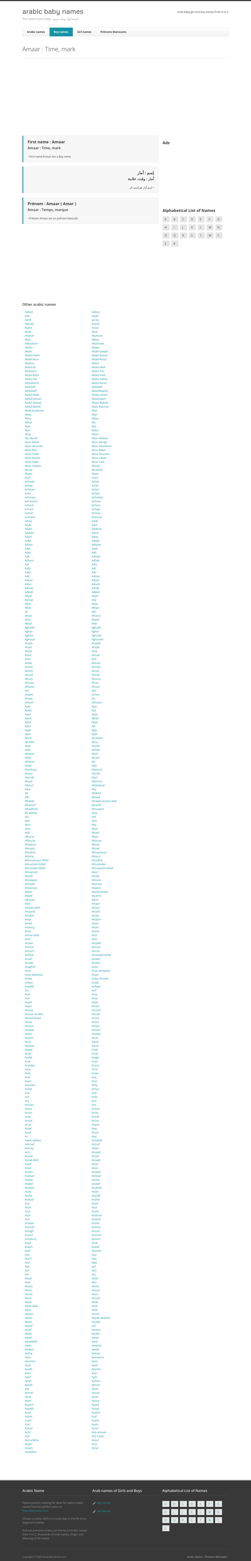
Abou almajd (99, 442)
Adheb (96, 560)
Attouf (95, 1314)
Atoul (95, 1294)
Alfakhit (96, 793)
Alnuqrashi (31, 872)
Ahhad (96, 655)
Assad (95, 1156)
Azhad (28, 1428)
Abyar (95, 474)
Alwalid (96, 888)
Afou (27, 620)
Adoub (96, 584)
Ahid (27, 659)
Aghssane (98, 639)
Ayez (94, 1377)
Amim (95, 927)
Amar (28, 919)
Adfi (94, 552)
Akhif (95, 754)
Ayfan (28, 1381)
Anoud (96, 1014)
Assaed (96, 1160)
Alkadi (95, 833)
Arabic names (36, 32)
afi (26, 612)
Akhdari (29, 754)
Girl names (84, 32)
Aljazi (95, 829)
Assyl (28, 1243)
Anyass (29, 1038)
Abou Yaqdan (33, 466)
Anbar (28, 978)
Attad (28, 1302)
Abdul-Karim (99, 383)
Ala (93, 762)
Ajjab (28, 730)
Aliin (27, 821)
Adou (28, 584)
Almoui (96, 856)
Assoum (97, 1235)
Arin (94, 1101)
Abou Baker (99, 450)
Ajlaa (28, 734)
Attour (29, 1318)
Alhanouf (30, 805)
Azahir (28, 1416)
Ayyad (95, 1404)
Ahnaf (95, 671)
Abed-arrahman (34, 410)
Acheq (28, 485)
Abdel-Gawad (100, 351)
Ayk (27, 1389)
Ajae (94, 706)
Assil (94, 1207)
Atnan (28, 1290)
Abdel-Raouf (99, 359)
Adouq (29, 588)
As (26, 1136)
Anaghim (30, 967)
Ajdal (28, 722)
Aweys (95, 1349)
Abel (94, 410)
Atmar (95, 1286)
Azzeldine (30, 1452)
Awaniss (97, 1345)
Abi (94, 422)
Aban (95, 332)
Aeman (29, 600)
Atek (94, 1262)
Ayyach (29, 1404)
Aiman (96, 694)
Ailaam (29, 694)
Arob (28, 1117)
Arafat (28, 1057)
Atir (27, 1274)
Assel (28, 1191)
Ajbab (95, 718)
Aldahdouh (98, 785)
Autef (28, 1330)
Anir (27, 998)
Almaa (95, 844)
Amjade (96, 943)
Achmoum (31, 501)
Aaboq (96, 312)
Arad (28, 1053)
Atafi (27, 1251)
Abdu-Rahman (100, 406)
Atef (27, 1262)
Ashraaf (29, 1144)
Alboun (29, 785)
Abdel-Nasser (100, 355)
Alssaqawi (31, 880)
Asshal (96, 1199)
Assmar (96, 1227)
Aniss (95, 998)
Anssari (96, 1030)
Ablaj (28, 434)
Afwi (94, 623)
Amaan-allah (32, 907)
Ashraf (96, 1144)
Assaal (28, 1156)
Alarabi (96, 773)
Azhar (95, 1428)
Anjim (28, 1006)
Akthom (29, 762)
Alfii (27, 797)
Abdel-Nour (32, 359)
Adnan (29, 580)
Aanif (28, 320)
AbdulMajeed (100, 391)
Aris (94, 1105)
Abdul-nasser (100, 395)
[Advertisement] (125, 96)
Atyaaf (28, 1326)
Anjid (95, 1002)
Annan (96, 1006)
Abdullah (30, 387)
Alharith (96, 805)
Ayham (96, 1385)
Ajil (93, 726)
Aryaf (28, 1132)
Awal (95, 1341)
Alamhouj (30, 769)
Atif (94, 1266)
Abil (94, 426)
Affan (28, 608)
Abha (28, 418)
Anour (95, 1022)
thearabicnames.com (35, 1511)
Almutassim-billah (103, 868)
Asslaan (29, 1223)
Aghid (95, 631)
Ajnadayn (97, 738)
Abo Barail (31, 438)
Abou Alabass (100, 438)
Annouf (96, 1010)
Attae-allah (31, 1306)
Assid (95, 1203)
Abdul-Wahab (100, 403)
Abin (27, 430)
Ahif (94, 659)
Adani (28, 537)
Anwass (96, 1034)
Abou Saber (32, 462)
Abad (28, 332)
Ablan (95, 434)
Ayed (28, 1377)
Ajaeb (28, 710)
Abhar (95, 418)
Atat (94, 1259)
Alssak (95, 876)
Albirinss (97, 781)
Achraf (29, 513)
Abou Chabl (32, 454)
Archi (95, 1069)
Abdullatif (31, 391)
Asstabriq (30, 1239)
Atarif (28, 1259)
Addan (29, 545)
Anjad (28, 1002)
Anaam (96, 959)
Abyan (28, 474)
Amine (96, 931)
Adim (28, 572)
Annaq (29, 1010)
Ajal (94, 710)
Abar (28, 339)
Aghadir (96, 627)
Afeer (95, 604)
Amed (28, 923)
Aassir (95, 328)
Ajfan (28, 726)
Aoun (28, 1042)
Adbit (28, 541)
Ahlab (28, 663)
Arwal (28, 1128)
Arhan (95, 1089)
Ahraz (95, 683)
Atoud (28, 1294)
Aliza (27, 829)
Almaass (30, 848)
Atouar (96, 1290)
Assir (28, 1215)
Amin (28, 931)
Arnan (28, 1113)
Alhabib (29, 801)
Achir (28, 493)
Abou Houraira (101, 454)
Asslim (96, 1223)
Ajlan (95, 734)
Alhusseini (98, 809)
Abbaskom (31, 343)
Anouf (95, 1018)
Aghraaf (96, 635)
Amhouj (29, 927)
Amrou (96, 951)
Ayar (94, 1373)
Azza (94, 1444)
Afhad (95, 608)
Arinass (29, 1105)
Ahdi (94, 651)
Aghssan (30, 639)
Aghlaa (29, 635)
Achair (95, 481)
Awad (28, 1337)
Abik (27, 426)
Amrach (29, 951)
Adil (94, 568)
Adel (27, 549)
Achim (95, 489)
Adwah (29, 592)
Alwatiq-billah (100, 892)
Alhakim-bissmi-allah (104, 801)
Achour (96, 505)
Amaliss (29, 915)
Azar (27, 1424)
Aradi (95, 1053)
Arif (27, 1097)
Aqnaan (29, 1046)
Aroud (28, 1120)
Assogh (29, 1231)
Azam (28, 1420)
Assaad (96, 1152)
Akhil (28, 758)
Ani (27, 990)
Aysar (95, 1397)
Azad (28, 1412)
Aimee (28, 698)
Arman (96, 1109)
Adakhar (97, 529)
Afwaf (28, 623)
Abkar (95, 430)
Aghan (29, 631)
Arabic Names (195, 1556)
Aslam (95, 1148)
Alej (94, 789)
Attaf (95, 1306)
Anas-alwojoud (34, 975)
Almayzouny (99, 852)
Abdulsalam (99, 399)
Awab (28, 1333)
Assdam (29, 1188)
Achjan (96, 493)
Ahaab (29, 643)
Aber (95, 414)
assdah (96, 1184)
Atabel (96, 1247)
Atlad (95, 1278)
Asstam (96, 1239)
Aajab (95, 316)
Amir (95, 935)
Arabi (95, 1049)
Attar (28, 1310)
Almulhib (97, 860)
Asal (94, 1136)
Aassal (95, 324)
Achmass (30, 497)
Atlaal (28, 1278)
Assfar (28, 1195)
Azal (94, 1416)
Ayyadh (29, 1408)
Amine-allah (32, 935)
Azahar (96, 1412)
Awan (28, 1345)
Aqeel (95, 1042)
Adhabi (96, 556)
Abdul (95, 363)
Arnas (95, 1113)
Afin (94, 612)
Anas (28, 971)
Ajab (27, 706)
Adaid (28, 529)
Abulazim (97, 470)
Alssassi (96, 880)
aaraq (95, 320)
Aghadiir (30, 627)
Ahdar (28, 651)
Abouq (96, 466)
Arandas (30, 1065)
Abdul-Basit (32, 375)
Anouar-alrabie (34, 1014)
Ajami (28, 718)
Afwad (95, 620)
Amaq (95, 915)
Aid (27, 691)
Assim (95, 1211)
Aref (27, 1077)
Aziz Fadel (98, 1436)
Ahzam (96, 687)
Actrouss (97, 517)
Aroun (95, 1120)
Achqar (96, 509)
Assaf (28, 1164)
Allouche (30, 840)
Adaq (95, 537)
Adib (27, 568)
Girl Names (104, 1511)
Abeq (28, 414)
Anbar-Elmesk (100, 978)
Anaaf (28, 959)
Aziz (27, 1436)
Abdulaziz (31, 371)
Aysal (28, 1397)
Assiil (28, 1207)
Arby (27, 1069)
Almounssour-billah (37, 860)
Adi (27, 564)
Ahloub (96, 663)
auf (94, 1326)
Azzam (29, 1448)
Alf (26, 793)
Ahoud (29, 675)
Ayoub (96, 1393)
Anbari (29, 982)
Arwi (94, 1128)
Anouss (29, 1026)
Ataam (29, 1247)
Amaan (96, 904)
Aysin (28, 1401)
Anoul (28, 1022)
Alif (27, 817)
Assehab (97, 1188)
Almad (96, 848)
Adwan (96, 592)
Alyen (95, 900)
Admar (96, 576)
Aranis (95, 1065)
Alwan (28, 892)
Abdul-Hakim (100, 379)
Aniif (27, 994)
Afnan (28, 616)
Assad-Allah (32, 1160)
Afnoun (96, 616)
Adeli (95, 549)
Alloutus (97, 840)
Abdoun (29, 363)
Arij (27, 1101)
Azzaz (95, 1448)
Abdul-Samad (33, 403)
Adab (95, 521)
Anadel (29, 963)
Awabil (96, 1333)
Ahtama (29, 687)
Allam (95, 836)
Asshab (96, 1195)
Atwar (28, 1322)
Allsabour (30, 844)
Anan (95, 967)
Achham (30, 489)
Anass (95, 975)
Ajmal (28, 738)
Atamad (96, 1251)
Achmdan (97, 497)
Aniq (94, 994)
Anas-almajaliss (101, 971)
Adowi (95, 588)
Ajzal (27, 746)
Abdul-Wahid (33, 406)
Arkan (28, 1109)
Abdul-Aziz (98, 371)
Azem (95, 1424)
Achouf (29, 505)
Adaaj (28, 521)
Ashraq (29, 1148)
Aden (28, 552)
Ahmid (29, 671)
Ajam (28, 714)
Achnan (96, 501)
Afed (27, 604)
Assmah (29, 1227)
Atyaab (96, 1322)
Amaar (96, 907)
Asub (95, 1243)
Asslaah (96, 1219)
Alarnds (29, 777)
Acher (95, 485)
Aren (95, 1081)
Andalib (29, 986)
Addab (96, 541)
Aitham (29, 702)
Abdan (29, 347)
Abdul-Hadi (98, 375)
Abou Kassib (32, 458)
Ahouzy (29, 683)
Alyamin (97, 896)
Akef (27, 750)
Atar (27, 1255)
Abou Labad (99, 458)
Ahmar (29, 667)
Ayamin (96, 1369)
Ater (27, 1266)
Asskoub (97, 1215)
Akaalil (96, 746)
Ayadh (28, 1369)
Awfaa (28, 1353)
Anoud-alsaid (33, 1018)
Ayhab (28, 1385)
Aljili (27, 833)
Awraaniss (98, 1357)
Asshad (29, 1199)
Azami (95, 1420)
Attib (95, 1310)
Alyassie (30, 900)
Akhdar (96, 750)
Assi (27, 1203)
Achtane (30, 517)
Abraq (28, 470)
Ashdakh (97, 1140)
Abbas (95, 339)
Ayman (29, 1393)
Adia (94, 564)
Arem (28, 1081)
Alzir (27, 904)
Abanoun (97, 335)
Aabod (29, 312)
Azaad (95, 1408)
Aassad (29, 324)
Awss (95, 1361)
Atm (94, 1282)
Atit (94, 1274)
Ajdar (95, 722)
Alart (94, 777)
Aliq (94, 825)
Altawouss (31, 888)
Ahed (28, 655)
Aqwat (28, 1049)
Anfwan (96, 986)
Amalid (96, 911)
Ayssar (96, 1401)
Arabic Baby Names (52, 11)
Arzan (95, 1132)
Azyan (28, 1444)
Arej (94, 1077)
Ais (93, 698)
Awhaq (96, 1353)
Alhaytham (31, 809)
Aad (27, 316)
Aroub (95, 1117)
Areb (28, 1073)
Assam (29, 1172)
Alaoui (28, 773)
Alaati (28, 765)
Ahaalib (96, 643)
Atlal (27, 1282)
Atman (29, 1286)
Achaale (29, 481)
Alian (95, 813)
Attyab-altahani (101, 1318)
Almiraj (29, 856)
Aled (27, 789)
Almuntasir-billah (35, 864)
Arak (27, 1061)
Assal (95, 1164)
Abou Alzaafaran (102, 446)
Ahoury (96, 679)
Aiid (94, 691)
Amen (95, 923)
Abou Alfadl (32, 442)
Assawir (96, 1172)
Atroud (96, 1298)
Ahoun (29, 679)
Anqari (96, 1026)
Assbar (29, 1180)
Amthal (29, 955)
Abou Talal (98, 462)
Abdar (28, 351)
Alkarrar (30, 836)
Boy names (61, 32)
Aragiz (95, 1057)
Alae (94, 765)
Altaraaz (97, 884)
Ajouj (95, 742)
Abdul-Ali (30, 367)
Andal (95, 982)
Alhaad (96, 797)
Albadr (29, 781)
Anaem (96, 963)
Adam (95, 533)
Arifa (94, 1097)
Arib (27, 1093)
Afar (94, 600)
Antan (28, 1034)
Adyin (95, 596)
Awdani (29, 1349)
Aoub (95, 1038)
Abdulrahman (33, 399)
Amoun (96, 947)
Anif (94, 990)
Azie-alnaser (99, 1432)
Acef (27, 477)
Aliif (94, 817)
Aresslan (30, 1085)
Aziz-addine (32, 1440)
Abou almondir (34, 446)
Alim (94, 821)
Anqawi (29, 1030)
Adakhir (29, 533)
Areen (95, 1073)
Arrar (28, 1124)
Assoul (96, 1231)
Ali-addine (31, 813)
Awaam (96, 1330)
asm (27, 1152)
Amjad (29, 943)
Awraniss (30, 1361)
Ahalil (28, 647)
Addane (96, 545)
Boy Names (104, 1503)
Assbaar (30, 1176)
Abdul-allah (99, 367)
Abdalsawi (98, 343)
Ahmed (96, 667)
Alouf (95, 872)
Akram (96, 758)
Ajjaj (94, 730)
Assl (27, 1219)
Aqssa (95, 1046)
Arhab (28, 1089)
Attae (95, 1302)
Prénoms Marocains (113, 32)
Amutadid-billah (101, 955)
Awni (28, 1357)
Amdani (96, 919)
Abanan (29, 335)
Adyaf (28, 596)
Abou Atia (31, 450)
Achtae (96, 513)
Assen (95, 1191)
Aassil (28, 328)
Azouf (95, 1440)
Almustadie (99, 864)
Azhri (28, 1432)
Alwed (28, 896)
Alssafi (29, 876)
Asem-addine (33, 1140)
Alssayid (30, 884)
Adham (29, 560)
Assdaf (29, 1184)
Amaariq (30, 911)
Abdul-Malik (32, 395)
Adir (94, 572)
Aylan (95, 1389)
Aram (95, 1061)
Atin (94, 1270)
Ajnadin (29, 742)
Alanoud (97, 769)
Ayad (28, 1365)
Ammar (29, 947)
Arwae (95, 1124)
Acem (95, 477)
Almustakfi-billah (35, 868)
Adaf (94, 525)
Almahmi (30, 852)
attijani (29, 1314)
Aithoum (97, 702)
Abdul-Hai (31, 379)
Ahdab (96, 647)
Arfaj (94, 1085)
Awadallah (31, 1341)
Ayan (28, 1373)
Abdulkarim (32, 383)
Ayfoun (96, 1381)
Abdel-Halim (32, 355)
